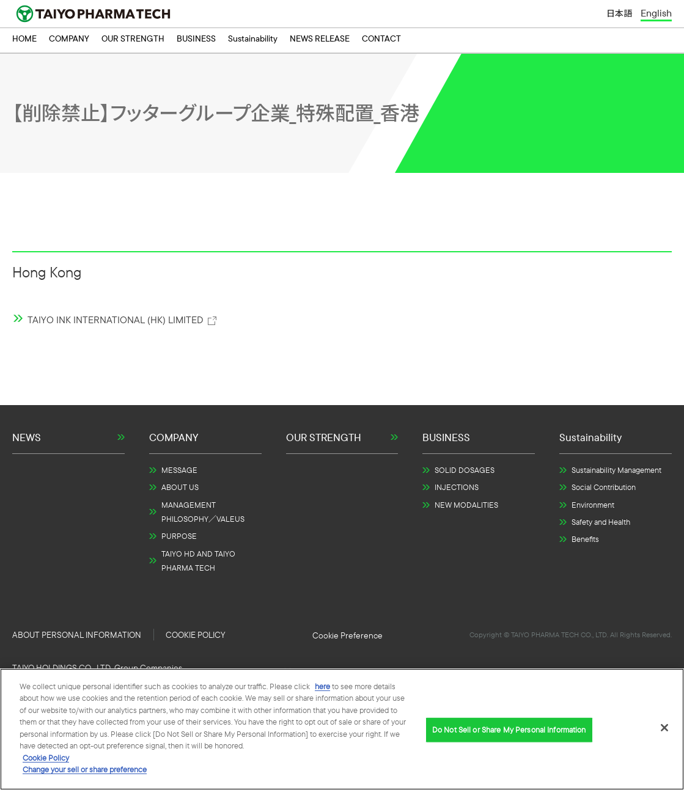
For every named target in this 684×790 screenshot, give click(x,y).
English (656, 13)
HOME (24, 40)
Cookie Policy (46, 758)
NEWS (26, 437)
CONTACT (381, 40)
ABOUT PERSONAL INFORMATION (76, 634)
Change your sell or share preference (85, 769)
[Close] (664, 727)
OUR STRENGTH (132, 40)
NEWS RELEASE (320, 40)
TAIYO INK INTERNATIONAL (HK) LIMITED (123, 319)
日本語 (619, 14)
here (322, 686)
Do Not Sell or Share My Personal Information (347, 635)
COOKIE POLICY (195, 634)
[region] (342, 729)
